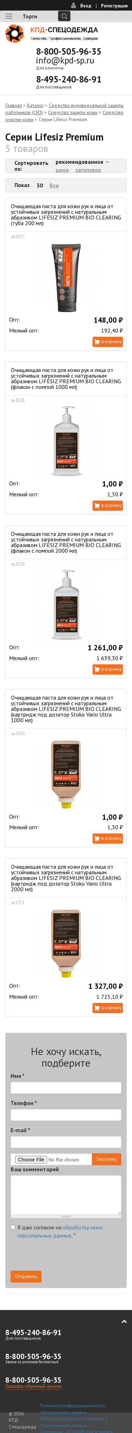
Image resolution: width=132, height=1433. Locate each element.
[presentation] (64, 1257)
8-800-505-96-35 (68, 51)
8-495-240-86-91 (68, 79)
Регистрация (114, 6)
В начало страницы (119, 1321)
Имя (18, 1075)
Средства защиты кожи (73, 112)
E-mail (20, 1130)
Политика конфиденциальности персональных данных (72, 1409)
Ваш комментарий (35, 1169)
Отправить (26, 1276)
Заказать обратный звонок (33, 1386)
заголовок (88, 169)
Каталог (35, 105)
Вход (85, 6)
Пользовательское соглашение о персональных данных (74, 1422)
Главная (13, 105)
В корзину (111, 342)
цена (62, 169)
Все (54, 185)
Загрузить (106, 1159)
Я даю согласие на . (57, 1231)
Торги (30, 16)
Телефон (24, 1102)
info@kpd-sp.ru (65, 60)
